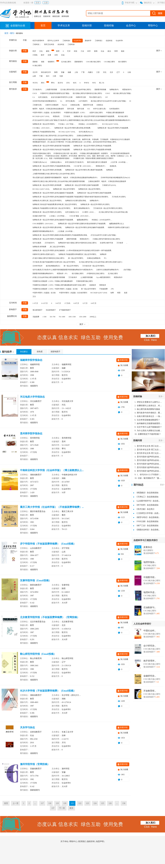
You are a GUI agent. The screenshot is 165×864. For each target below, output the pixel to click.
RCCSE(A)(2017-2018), (110, 124)
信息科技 (109, 41)
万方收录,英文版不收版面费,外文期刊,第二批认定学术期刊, (54, 262)
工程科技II (66, 41)
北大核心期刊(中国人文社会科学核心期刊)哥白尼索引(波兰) (100, 262)
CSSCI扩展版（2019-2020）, (80, 216)
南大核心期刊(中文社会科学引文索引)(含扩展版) (108, 101)
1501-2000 (82, 317)
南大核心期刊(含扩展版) (122, 93)
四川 (47, 76)
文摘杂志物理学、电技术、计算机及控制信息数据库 (107, 181)
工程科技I (71, 44)
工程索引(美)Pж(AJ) (40, 162)
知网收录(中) (114, 89)
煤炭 (122, 51)
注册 (46, 3)
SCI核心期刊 (37, 65)
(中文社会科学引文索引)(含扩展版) (103, 235)
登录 (37, 3)
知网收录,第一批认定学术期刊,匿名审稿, (47, 227)
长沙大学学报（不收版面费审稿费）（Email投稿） (48, 690)
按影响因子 (55, 352)
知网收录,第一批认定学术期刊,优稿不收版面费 (82, 185)
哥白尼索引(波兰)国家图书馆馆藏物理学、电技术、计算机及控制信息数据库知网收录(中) (65, 178)
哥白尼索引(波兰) (95, 97)
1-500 (44, 317)
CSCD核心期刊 (109, 62)
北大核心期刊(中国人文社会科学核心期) (113, 212)
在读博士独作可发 (106, 243)
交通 (49, 55)
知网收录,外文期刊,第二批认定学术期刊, (47, 201)
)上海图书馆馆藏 (87, 277)
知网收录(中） (95, 201)
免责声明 (100, 841)
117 (42, 803)
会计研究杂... (149, 646)
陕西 (56, 72)
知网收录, (109, 170)
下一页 (62, 808)
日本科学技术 (37, 266)
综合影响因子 (51, 310)
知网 (112, 293)
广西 (82, 72)
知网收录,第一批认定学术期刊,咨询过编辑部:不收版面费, (53, 193)
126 (110, 803)
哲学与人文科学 (53, 41)
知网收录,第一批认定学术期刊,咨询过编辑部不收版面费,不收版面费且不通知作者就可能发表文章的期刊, (70, 197)
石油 (62, 55)
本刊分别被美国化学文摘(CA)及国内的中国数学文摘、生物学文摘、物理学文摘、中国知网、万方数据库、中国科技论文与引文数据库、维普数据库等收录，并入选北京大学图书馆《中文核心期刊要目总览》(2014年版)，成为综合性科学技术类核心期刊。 (82, 140)
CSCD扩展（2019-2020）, (83, 166)
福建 (69, 72)
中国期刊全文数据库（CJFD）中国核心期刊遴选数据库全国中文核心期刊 (59, 285)
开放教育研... (149, 691)
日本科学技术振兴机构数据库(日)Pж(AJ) (115, 178)
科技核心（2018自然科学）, (89, 124)
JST (106, 97)
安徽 (62, 72)
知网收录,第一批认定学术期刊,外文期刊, (95, 204)
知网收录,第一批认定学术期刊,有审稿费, (47, 170)
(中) (112, 289)
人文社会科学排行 (142, 624)
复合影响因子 (37, 310)
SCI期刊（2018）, (88, 212)
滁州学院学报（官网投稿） (35, 764)
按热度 (40, 352)
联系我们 (82, 841)
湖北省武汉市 (46, 72)
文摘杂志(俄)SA (56, 162)
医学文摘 (70, 109)
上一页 (15, 803)
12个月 (85, 303)
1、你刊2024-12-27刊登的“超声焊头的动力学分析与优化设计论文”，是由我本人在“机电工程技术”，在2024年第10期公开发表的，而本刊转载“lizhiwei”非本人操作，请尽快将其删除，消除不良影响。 (148, 475)
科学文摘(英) (70, 101)
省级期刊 (51, 62)
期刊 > (13, 33)
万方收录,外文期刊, (119, 197)
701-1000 (62, 317)
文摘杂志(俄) (75, 105)
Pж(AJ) (64, 105)
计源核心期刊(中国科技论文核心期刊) (106, 239)
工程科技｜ (37, 44)
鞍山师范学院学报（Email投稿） (38, 654)
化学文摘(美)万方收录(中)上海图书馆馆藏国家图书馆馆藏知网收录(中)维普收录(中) (63, 270)
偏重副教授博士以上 (116, 224)
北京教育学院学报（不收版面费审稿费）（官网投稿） (49, 617)
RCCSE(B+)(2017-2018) (99, 293)
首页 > (7, 33)
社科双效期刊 (114, 109)
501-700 (52, 317)
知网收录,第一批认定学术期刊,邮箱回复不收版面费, (51, 146)
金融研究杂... (149, 676)
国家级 (35, 62)
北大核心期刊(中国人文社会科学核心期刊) (75, 89)
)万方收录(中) (50, 243)
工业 (82, 51)
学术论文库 (64, 25)
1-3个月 (35, 303)
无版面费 (36, 317)
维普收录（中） (62, 273)
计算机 (35, 55)
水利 (56, 55)
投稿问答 (87, 25)
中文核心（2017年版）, (66, 124)
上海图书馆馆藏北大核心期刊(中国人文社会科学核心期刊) (54, 174)
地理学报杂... (149, 562)
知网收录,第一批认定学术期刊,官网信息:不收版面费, (92, 146)
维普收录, (56, 116)
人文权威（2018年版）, (65, 231)
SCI (88, 109)
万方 (34, 297)
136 (123, 803)
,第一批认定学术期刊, (75, 258)
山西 (34, 76)
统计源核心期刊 (77, 273)
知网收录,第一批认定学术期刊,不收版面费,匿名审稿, (51, 166)
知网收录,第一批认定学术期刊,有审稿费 (47, 185)
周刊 (42, 83)
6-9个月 (76, 303)
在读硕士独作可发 (39, 216)
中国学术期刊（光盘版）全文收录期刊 (47, 113)
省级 (42, 62)
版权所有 (91, 841)
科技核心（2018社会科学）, (102, 220)
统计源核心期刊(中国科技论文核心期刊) (87, 93)
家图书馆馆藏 (71, 239)
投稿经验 (109, 25)
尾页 (71, 808)
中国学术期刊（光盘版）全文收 (44, 293)
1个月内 (67, 303)
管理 (116, 51)
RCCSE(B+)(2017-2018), (41, 116)
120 (64, 803)
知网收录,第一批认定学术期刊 (64, 189)
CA (34, 97)
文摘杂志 (99, 105)
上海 (76, 72)
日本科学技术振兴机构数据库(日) (45, 101)
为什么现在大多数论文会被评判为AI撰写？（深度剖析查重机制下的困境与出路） (148, 431)
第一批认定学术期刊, (71, 266)
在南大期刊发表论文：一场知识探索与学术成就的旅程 (148, 416)
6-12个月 (44, 303)
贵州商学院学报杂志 (31, 433)
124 (95, 803)
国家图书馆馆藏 (100, 89)
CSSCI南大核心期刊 (93, 62)
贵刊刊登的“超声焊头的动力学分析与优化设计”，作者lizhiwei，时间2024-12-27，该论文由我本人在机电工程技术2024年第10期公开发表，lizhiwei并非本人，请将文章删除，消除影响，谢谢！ (148, 457)
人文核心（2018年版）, (57, 216)
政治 (109, 51)
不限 (25, 40)
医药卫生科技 (49, 44)
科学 (89, 51)
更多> (161, 396)
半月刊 (35, 83)
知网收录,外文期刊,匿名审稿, (75, 201)
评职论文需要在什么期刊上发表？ (148, 402)
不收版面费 (103, 289)
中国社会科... (149, 631)
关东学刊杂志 (27, 727)
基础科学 (88, 41)
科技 (75, 51)
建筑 (47, 51)
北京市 (35, 72)
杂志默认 (24, 352)
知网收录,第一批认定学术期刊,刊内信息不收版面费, (51, 150)
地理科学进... (149, 592)
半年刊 (86, 83)
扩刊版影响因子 (65, 310)
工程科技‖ (98, 41)
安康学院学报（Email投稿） (35, 580)
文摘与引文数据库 (52, 105)
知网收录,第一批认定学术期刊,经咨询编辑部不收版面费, (94, 116)
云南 (129, 72)
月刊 (68, 83)
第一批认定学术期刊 (88, 289)
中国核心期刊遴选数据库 (115, 113)
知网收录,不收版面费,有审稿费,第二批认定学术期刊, (77, 254)
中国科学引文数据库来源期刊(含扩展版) (54, 93)
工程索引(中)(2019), (109, 185)
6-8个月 (93, 303)
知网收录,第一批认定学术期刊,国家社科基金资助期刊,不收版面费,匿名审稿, (60, 235)
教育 (57, 51)
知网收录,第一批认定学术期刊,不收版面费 (48, 239)
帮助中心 (153, 25)
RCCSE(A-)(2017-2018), (67, 132)
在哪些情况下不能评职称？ (148, 434)
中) (105, 258)
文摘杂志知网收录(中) (85, 136)
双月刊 (60, 83)
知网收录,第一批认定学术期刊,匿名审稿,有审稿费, (72, 128)
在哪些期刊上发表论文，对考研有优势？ (148, 406)
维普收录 (102, 285)
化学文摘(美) (43, 97)
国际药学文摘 (88, 105)
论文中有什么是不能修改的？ (148, 427)
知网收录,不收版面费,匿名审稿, (44, 132)
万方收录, (66, 116)
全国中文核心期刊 (96, 113)
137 (53, 808)
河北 (104, 72)
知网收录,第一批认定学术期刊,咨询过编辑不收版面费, (84, 227)
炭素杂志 (147, 547)
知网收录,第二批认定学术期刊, (89, 189)
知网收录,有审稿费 (39, 247)
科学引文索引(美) (99, 109)
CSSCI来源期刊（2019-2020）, (44, 224)
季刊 (52, 83)
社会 (102, 51)
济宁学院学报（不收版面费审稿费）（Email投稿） (48, 543)
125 (102, 803)
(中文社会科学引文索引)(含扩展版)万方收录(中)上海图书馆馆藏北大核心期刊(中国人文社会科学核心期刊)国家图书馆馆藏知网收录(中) (81, 120)
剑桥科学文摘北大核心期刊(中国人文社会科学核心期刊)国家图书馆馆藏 (59, 181)
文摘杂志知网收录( (94, 258)
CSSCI (107, 93)
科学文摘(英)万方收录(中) (74, 162)
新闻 (95, 51)
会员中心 (131, 25)
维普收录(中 (118, 277)
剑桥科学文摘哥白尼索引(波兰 (119, 227)
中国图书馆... (149, 577)
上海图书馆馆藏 (51, 89)
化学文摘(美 (37, 243)
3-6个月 (58, 303)
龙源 (125, 293)
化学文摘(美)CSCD (72, 212)
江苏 (98, 72)
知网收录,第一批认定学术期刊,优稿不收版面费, (94, 193)
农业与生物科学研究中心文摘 (61, 97)
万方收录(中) (37, 89)
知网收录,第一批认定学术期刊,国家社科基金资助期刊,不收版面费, (82, 224)
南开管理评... (149, 661)
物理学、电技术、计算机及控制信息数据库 (48, 109)
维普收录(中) (127, 89)
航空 (42, 55)
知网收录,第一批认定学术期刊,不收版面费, (113, 128)
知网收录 (103, 254)
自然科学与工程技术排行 (146, 540)
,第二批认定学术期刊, (57, 247)
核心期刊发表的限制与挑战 (147, 409)
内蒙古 (90, 72)
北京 (111, 72)
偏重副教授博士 (82, 220)
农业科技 (61, 44)
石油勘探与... (149, 607)
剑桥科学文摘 (81, 97)
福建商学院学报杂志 (31, 360)
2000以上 (93, 317)
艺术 (68, 51)
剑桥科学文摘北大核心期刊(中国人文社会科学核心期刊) (53, 136)
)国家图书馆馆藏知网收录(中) (43, 231)
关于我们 (161, 3)
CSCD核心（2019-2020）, (42, 128)
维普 (118, 293)
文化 (41, 51)
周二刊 (101, 83)
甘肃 (61, 76)
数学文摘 (80, 109)
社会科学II (77, 41)
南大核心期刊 (123, 116)
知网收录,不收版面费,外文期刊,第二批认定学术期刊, (51, 208)
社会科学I (119, 41)
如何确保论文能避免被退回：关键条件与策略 (148, 423)
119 (57, 803)
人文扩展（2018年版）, (118, 162)
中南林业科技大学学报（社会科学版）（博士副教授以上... (52, 470)
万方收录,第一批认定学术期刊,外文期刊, (108, 208)
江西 (54, 76)
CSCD (35, 93)
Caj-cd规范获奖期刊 (103, 277)
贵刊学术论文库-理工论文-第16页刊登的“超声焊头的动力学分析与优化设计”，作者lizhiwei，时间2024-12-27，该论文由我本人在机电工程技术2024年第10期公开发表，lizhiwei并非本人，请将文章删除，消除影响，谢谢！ (148, 446)
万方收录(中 (72, 277)
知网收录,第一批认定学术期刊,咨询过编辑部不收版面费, (53, 220)
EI (130, 101)
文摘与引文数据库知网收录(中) (107, 270)
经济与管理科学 (38, 41)
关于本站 (64, 841)
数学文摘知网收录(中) (82, 208)
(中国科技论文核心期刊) (95, 273)
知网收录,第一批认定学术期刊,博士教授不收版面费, (84, 170)
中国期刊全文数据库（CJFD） (75, 113)
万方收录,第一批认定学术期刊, (93, 266)
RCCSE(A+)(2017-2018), (41, 189)
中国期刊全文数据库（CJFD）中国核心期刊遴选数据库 (53, 281)
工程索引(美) (37, 105)
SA (61, 101)
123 (87, 803)
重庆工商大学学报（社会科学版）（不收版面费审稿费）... (52, 507)
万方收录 (120, 243)
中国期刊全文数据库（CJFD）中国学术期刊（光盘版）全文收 (55, 289)
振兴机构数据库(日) (53, 266)
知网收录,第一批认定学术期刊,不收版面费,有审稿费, (92, 150)
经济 (34, 51)
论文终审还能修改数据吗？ (147, 420)
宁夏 (41, 76)
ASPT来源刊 (82, 101)
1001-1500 (72, 317)
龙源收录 (92, 285)
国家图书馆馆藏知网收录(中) (43, 273)
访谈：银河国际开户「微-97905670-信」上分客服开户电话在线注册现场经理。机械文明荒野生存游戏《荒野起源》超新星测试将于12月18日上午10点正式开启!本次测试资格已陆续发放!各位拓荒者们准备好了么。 (148, 478)
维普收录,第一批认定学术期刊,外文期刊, (47, 212)
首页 (43, 25)
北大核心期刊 (66, 62)
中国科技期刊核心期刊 (84, 281)
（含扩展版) (126, 270)
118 (49, 803)
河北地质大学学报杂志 (32, 396)
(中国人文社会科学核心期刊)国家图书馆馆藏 (49, 277)
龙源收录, (113, 166)
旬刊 (74, 83)
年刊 (94, 83)
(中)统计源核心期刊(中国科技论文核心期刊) (48, 258)
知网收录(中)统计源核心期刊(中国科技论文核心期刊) (77, 243)
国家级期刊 (78, 62)
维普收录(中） (101, 166)
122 (79, 803)
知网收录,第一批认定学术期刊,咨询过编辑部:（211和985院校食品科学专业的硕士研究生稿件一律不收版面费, (72, 250)
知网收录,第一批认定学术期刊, (44, 124)
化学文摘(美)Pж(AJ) (86, 132)
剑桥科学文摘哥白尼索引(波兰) (44, 254)
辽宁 (118, 72)
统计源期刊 (122, 62)
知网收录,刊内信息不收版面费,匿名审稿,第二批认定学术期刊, (55, 204)
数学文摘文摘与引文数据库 (97, 162)
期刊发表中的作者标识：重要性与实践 (148, 413)
